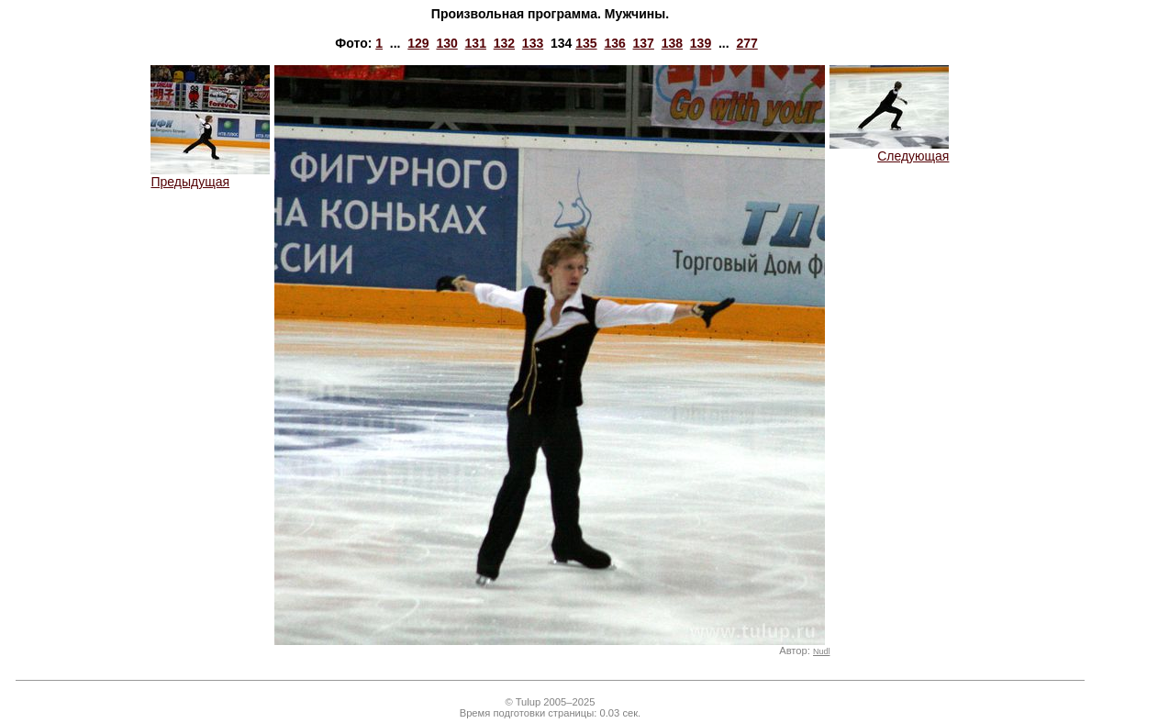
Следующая (889, 150)
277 (746, 43)
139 (700, 43)
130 (446, 43)
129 (418, 43)
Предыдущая (210, 175)
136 (614, 43)
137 (643, 43)
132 (504, 43)
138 (672, 43)
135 (585, 43)
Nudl (821, 651)
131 (475, 43)
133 (532, 43)
